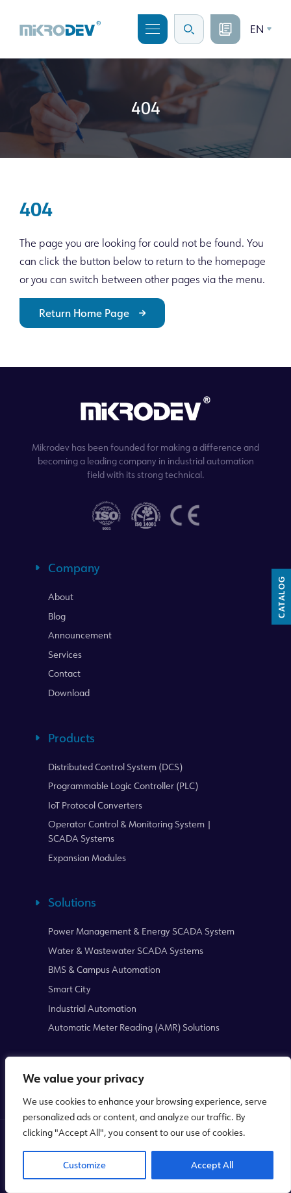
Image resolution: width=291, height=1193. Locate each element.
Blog (57, 616)
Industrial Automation (92, 1008)
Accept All (212, 1164)
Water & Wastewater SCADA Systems (125, 950)
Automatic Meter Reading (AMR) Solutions (134, 1027)
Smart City (69, 988)
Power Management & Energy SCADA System (141, 930)
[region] (148, 1125)
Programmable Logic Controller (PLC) (123, 785)
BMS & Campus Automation (104, 969)
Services (65, 654)
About (60, 596)
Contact (64, 673)
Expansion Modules (87, 857)
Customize (84, 1164)
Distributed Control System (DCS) (115, 766)
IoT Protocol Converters (95, 804)
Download (69, 692)
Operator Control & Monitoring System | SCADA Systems (130, 831)
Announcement (80, 634)
